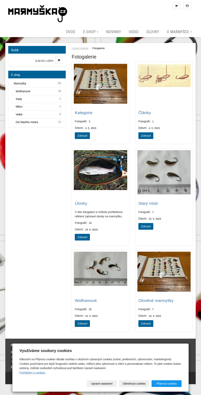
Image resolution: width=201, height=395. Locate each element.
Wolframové (86, 300)
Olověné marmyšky (156, 300)
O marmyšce (179, 31)
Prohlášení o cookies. (32, 372)
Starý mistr (148, 203)
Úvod (70, 31)
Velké (39, 114)
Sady (39, 99)
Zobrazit (82, 135)
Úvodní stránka (80, 48)
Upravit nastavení (101, 383)
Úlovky (152, 31)
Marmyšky (38, 83)
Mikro (39, 106)
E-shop (90, 31)
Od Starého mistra (39, 122)
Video (134, 31)
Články (144, 112)
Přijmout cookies (166, 383)
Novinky (113, 31)
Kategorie (83, 112)
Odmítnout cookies (134, 383)
